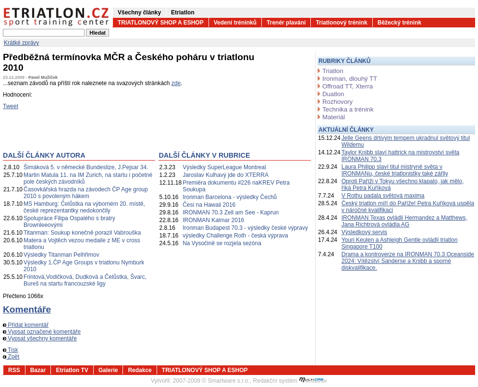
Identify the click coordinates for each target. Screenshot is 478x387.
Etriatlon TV (72, 370)
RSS (14, 370)
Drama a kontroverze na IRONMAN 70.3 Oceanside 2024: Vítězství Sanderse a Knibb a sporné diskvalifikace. (408, 261)
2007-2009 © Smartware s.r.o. (211, 380)
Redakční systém (290, 380)
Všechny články (139, 12)
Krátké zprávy (21, 42)
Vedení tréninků (235, 22)
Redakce (139, 370)
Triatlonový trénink (341, 22)
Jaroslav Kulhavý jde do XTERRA (226, 175)
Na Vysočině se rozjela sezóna (222, 243)
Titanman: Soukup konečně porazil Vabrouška (82, 232)
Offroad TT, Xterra (347, 86)
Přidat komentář (26, 325)
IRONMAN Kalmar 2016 (213, 220)
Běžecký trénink (399, 22)
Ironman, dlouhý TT (349, 78)
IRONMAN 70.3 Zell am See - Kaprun (231, 212)
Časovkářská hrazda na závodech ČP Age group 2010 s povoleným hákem (86, 193)
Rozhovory (337, 101)
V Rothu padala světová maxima (383, 195)
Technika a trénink (347, 109)
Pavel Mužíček (43, 77)
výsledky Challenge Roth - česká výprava (235, 235)
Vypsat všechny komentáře (40, 338)
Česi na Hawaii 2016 (209, 204)
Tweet (10, 106)
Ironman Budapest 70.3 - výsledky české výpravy (245, 228)
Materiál (333, 117)
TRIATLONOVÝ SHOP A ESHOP (161, 22)
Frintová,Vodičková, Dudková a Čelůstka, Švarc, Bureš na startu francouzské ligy (85, 280)
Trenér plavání (286, 22)
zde (176, 83)
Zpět (11, 356)
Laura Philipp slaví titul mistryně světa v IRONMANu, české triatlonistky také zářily (395, 170)
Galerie (108, 370)
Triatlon (332, 71)
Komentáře (27, 309)
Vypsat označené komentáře (42, 331)
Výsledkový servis (364, 232)
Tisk (10, 350)
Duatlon (333, 94)
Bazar (38, 370)
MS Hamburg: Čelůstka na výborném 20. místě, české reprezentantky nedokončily (84, 207)
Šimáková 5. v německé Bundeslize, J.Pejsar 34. (86, 167)
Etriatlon (183, 12)
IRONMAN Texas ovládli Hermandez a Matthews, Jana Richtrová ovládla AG (404, 221)
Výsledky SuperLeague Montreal (224, 167)
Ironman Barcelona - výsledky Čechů (230, 197)
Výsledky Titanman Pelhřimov (61, 254)
